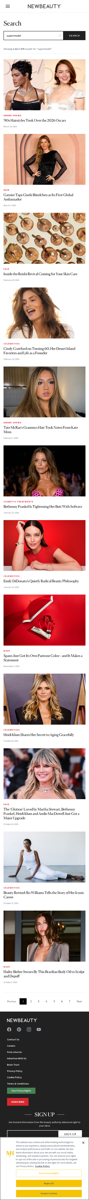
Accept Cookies (49, 1193)
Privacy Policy (14, 1071)
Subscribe (17, 1101)
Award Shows (13, 115)
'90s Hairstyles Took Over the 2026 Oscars (35, 120)
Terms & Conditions (18, 1083)
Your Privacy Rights (21, 1090)
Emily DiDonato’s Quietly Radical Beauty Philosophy (41, 581)
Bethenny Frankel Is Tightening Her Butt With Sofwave (43, 506)
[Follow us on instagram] (29, 1029)
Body (7, 650)
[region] (44, 1168)
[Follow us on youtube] (39, 1029)
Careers (11, 1045)
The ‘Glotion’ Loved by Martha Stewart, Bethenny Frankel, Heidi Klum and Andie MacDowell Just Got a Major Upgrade (41, 813)
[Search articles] (33, 35)
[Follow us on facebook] (9, 1029)
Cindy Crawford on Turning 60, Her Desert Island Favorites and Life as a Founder (39, 351)
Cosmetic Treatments (18, 501)
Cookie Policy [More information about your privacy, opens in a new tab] (42, 1166)
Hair (6, 190)
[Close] (83, 1143)
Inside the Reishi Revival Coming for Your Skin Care (40, 274)
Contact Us (13, 1039)
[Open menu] (8, 6)
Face (7, 269)
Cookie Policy (14, 1077)
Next (79, 1001)
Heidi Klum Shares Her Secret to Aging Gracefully (39, 735)
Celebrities (12, 343)
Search (74, 35)
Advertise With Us (16, 1058)
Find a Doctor (14, 1052)
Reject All (49, 1183)
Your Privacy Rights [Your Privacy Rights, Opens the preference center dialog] (49, 1173)
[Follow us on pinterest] (19, 1029)
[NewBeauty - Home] (44, 6)
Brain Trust (13, 1064)
